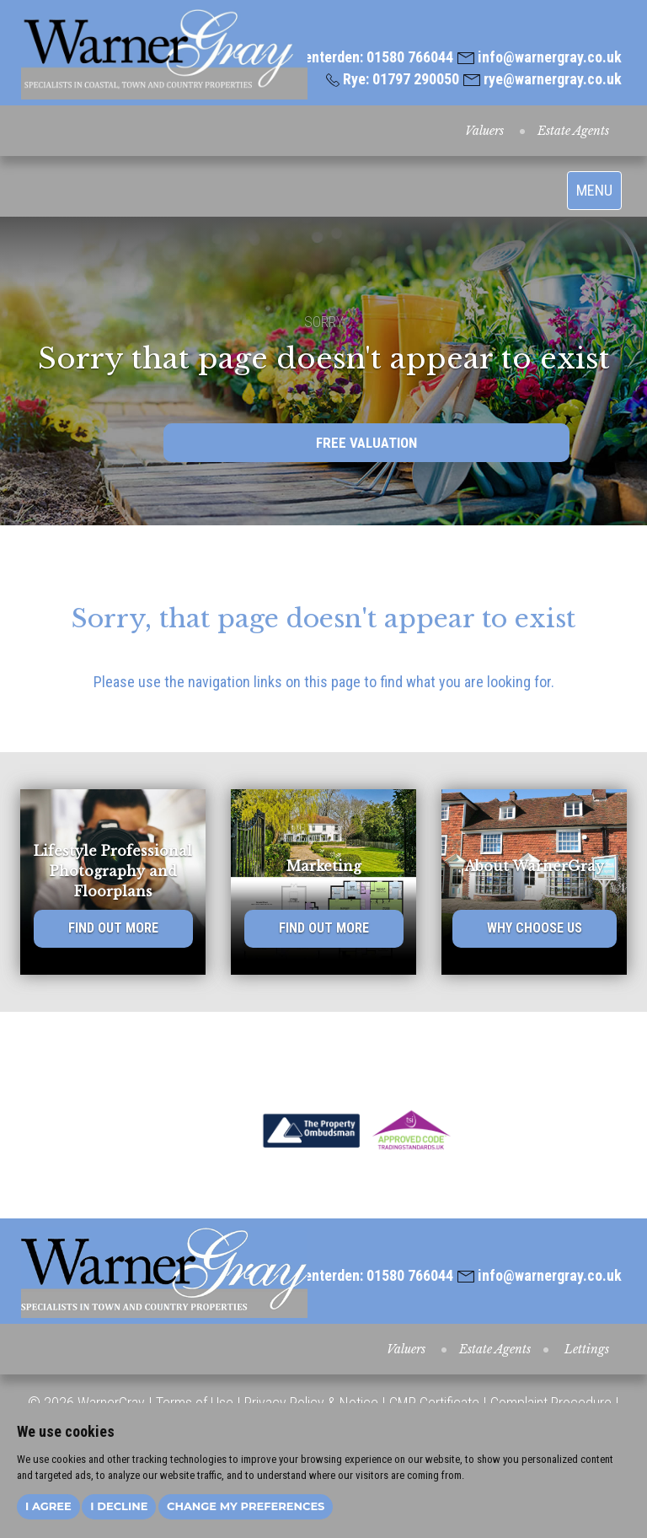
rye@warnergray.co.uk (542, 79)
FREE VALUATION (366, 442)
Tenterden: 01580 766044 (367, 57)
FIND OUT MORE (113, 928)
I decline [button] (118, 1506)
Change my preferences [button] (245, 1506)
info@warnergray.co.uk (539, 57)
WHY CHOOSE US (534, 928)
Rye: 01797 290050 (392, 79)
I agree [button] (48, 1506)
